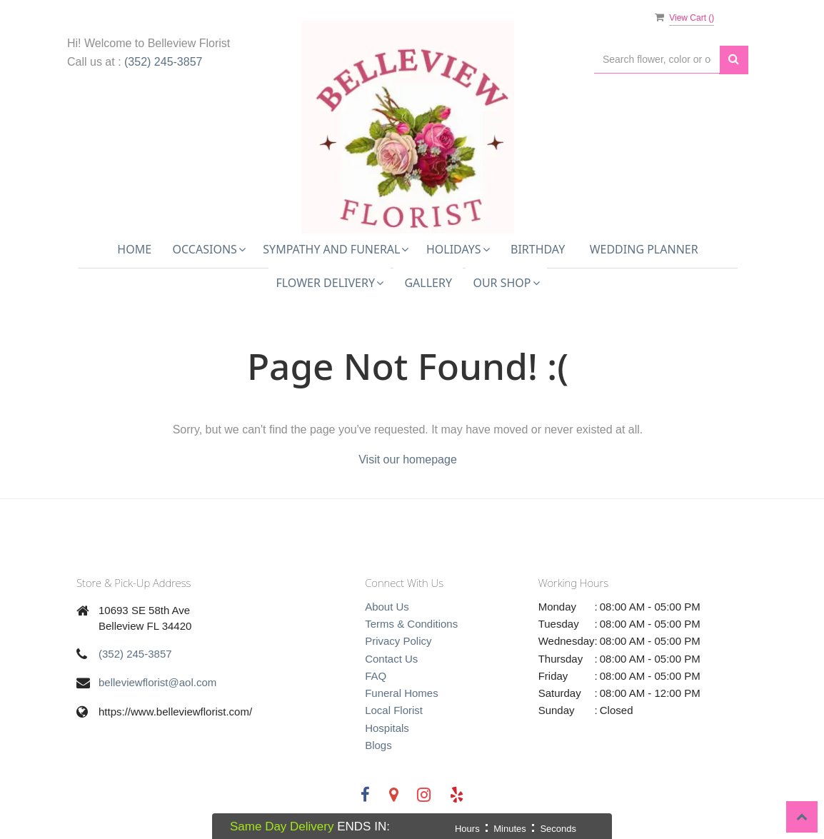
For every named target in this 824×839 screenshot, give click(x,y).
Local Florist (394, 710)
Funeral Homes (401, 693)
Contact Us (391, 659)
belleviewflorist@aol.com (157, 682)
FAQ (375, 676)
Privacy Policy (398, 641)
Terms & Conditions (411, 624)
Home (134, 249)
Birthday (538, 249)
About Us (387, 607)
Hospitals (387, 728)
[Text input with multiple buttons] (657, 60)
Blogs (378, 745)
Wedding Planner (644, 249)
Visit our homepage (407, 459)
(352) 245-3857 (163, 62)
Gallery (428, 283)
